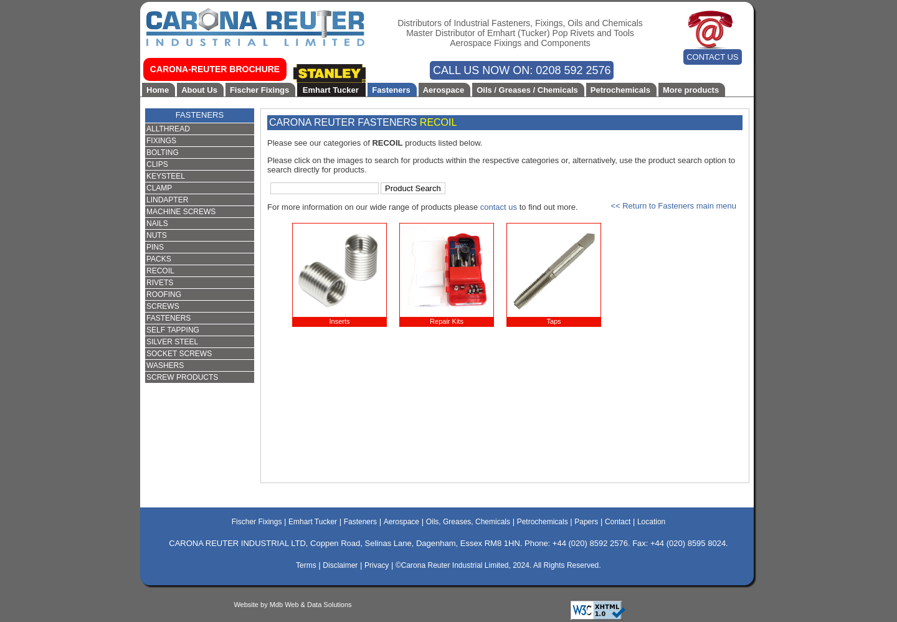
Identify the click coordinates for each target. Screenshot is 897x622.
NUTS (156, 235)
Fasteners (391, 90)
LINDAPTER (167, 200)
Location (651, 521)
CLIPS (157, 164)
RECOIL (160, 270)
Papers (586, 521)
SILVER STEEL (172, 341)
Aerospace (443, 90)
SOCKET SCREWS (179, 353)
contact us (498, 207)
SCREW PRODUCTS (182, 377)
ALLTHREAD (168, 129)
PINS (155, 247)
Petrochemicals (620, 90)
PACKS (158, 259)
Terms (306, 565)
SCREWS (162, 306)
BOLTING (162, 152)
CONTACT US (712, 57)
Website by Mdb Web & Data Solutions (292, 604)
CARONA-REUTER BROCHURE (215, 69)
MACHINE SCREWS (181, 211)
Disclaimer (340, 565)
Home (157, 90)
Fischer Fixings (259, 90)
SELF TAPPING (172, 330)
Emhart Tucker (331, 90)
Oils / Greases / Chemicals (527, 90)
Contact (617, 521)
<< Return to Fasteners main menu (673, 205)
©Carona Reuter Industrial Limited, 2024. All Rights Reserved (497, 565)
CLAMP (159, 188)
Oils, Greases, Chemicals (468, 521)
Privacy (376, 565)
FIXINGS (161, 140)
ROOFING (163, 294)
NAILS (157, 223)
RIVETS (159, 282)
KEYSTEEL (165, 176)
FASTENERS (200, 115)
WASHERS (165, 365)
